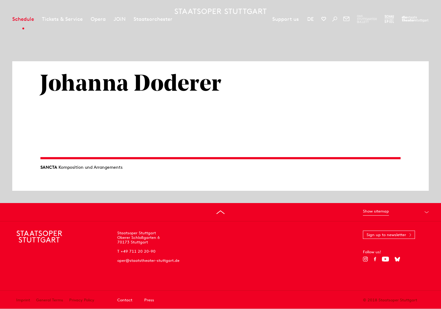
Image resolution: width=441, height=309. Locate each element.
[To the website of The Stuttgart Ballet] (367, 19)
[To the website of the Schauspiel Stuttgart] (389, 19)
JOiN (120, 19)
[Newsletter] (346, 19)
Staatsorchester (153, 19)
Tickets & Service (62, 19)
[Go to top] (220, 212)
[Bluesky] (397, 259)
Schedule (23, 19)
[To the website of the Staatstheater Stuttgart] (415, 19)
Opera (98, 19)
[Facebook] (375, 259)
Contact (124, 300)
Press (149, 300)
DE (310, 19)
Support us (285, 19)
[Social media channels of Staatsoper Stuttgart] (323, 19)
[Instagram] (365, 259)
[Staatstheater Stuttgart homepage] (220, 11)
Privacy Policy (81, 300)
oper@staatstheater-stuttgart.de (148, 260)
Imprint (23, 300)
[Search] (334, 19)
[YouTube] (385, 259)
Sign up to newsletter (386, 234)
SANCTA (48, 167)
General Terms (49, 300)
